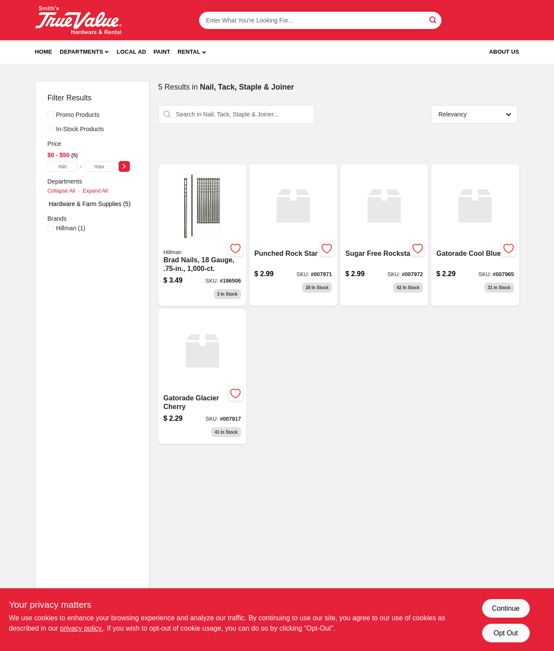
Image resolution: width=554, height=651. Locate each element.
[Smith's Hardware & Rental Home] (78, 20)
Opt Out (505, 633)
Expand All (95, 191)
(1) (71, 228)
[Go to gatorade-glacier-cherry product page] (202, 376)
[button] (191, 52)
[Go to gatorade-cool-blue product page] (475, 235)
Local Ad (131, 51)
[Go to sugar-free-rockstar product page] (384, 235)
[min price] (63, 166)
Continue (505, 608)
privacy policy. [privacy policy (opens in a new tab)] (81, 628)
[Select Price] (124, 166)
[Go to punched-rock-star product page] (293, 235)
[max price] (99, 166)
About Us (504, 51)
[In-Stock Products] (51, 129)
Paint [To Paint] (161, 51)
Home (43, 51)
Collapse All (61, 191)
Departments (81, 51)
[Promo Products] (51, 114)
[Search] (433, 20)
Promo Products (78, 115)
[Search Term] (320, 20)
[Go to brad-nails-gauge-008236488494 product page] (202, 235)
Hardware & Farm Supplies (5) (90, 203)
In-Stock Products (80, 129)
